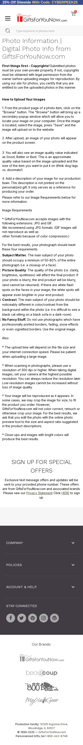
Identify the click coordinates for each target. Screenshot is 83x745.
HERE (65, 493)
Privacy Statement (39, 493)
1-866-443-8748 (56, 736)
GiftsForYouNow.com (52, 732)
